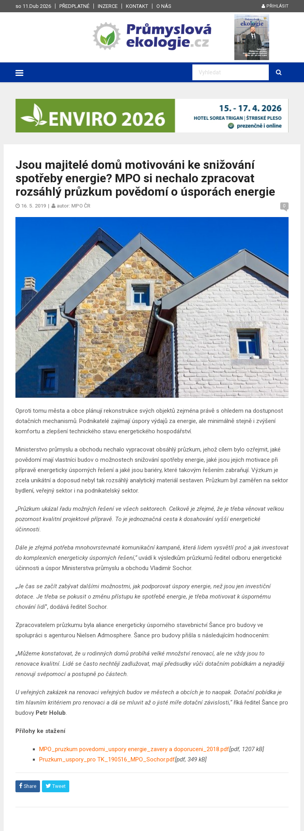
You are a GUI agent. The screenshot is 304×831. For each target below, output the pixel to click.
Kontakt (137, 6)
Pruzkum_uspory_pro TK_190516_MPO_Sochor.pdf (107, 759)
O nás (163, 6)
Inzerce (108, 6)
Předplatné (74, 6)
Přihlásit (275, 6)
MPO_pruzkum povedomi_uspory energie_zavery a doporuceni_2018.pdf (134, 749)
